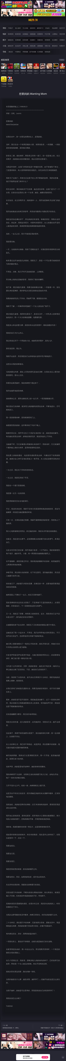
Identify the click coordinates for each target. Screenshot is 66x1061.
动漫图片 (32, 40)
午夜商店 (18, 52)
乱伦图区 (55, 40)
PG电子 (10, 28)
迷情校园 (40, 46)
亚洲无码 (10, 34)
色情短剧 (47, 52)
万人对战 (25, 28)
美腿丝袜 (40, 40)
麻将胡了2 (40, 28)
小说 (4, 46)
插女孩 (11, 52)
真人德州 (18, 28)
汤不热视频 (32, 52)
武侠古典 (32, 46)
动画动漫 (32, 34)
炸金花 (47, 28)
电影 (4, 34)
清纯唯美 (47, 40)
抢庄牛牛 (62, 28)
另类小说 (47, 46)
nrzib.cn (33, 20)
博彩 (4, 28)
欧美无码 (18, 34)
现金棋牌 (55, 28)
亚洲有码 (40, 34)
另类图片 (62, 40)
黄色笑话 (55, 46)
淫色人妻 (25, 46)
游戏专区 (32, 28)
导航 (4, 52)
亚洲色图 (18, 40)
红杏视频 (40, 52)
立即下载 (45, 1057)
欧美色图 (25, 40)
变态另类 (62, 34)
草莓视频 (25, 52)
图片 (4, 40)
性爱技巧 (62, 46)
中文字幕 (47, 34)
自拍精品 (25, 34)
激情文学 (10, 46)
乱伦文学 (18, 46)
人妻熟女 (55, 34)
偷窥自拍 (10, 40)
